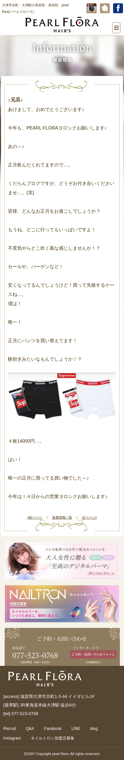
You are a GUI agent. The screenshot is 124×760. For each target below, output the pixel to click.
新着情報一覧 (62, 517)
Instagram (12, 738)
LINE (75, 728)
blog (94, 728)
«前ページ (34, 517)
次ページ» (89, 517)
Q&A (30, 728)
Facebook (53, 728)
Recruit (9, 728)
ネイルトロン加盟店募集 (52, 738)
